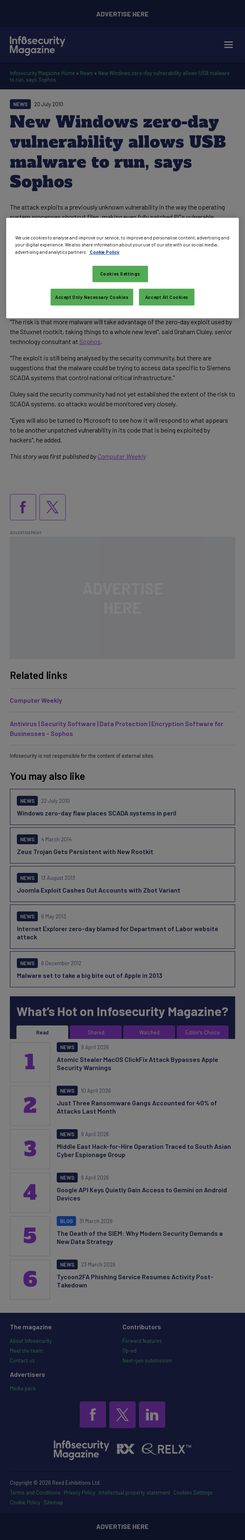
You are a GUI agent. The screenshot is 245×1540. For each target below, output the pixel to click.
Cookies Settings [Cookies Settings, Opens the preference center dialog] (120, 273)
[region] (122, 268)
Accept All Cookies (166, 297)
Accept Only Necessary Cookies (92, 297)
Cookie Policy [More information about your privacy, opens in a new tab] (105, 252)
